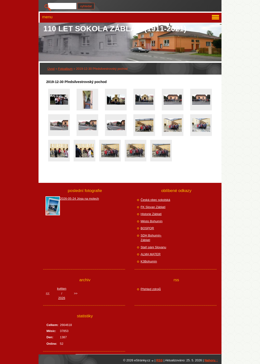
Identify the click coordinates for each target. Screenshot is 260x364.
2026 (61, 298)
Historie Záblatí (151, 214)
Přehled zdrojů (151, 289)
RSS (159, 360)
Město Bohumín (151, 221)
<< (47, 293)
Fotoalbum (65, 68)
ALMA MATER (151, 254)
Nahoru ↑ (211, 360)
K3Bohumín (149, 261)
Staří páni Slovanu (153, 247)
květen (61, 288)
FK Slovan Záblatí (153, 207)
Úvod (51, 68)
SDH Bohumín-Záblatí (151, 238)
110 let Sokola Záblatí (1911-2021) (114, 28)
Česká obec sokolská (155, 200)
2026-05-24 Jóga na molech (79, 198)
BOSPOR (147, 228)
